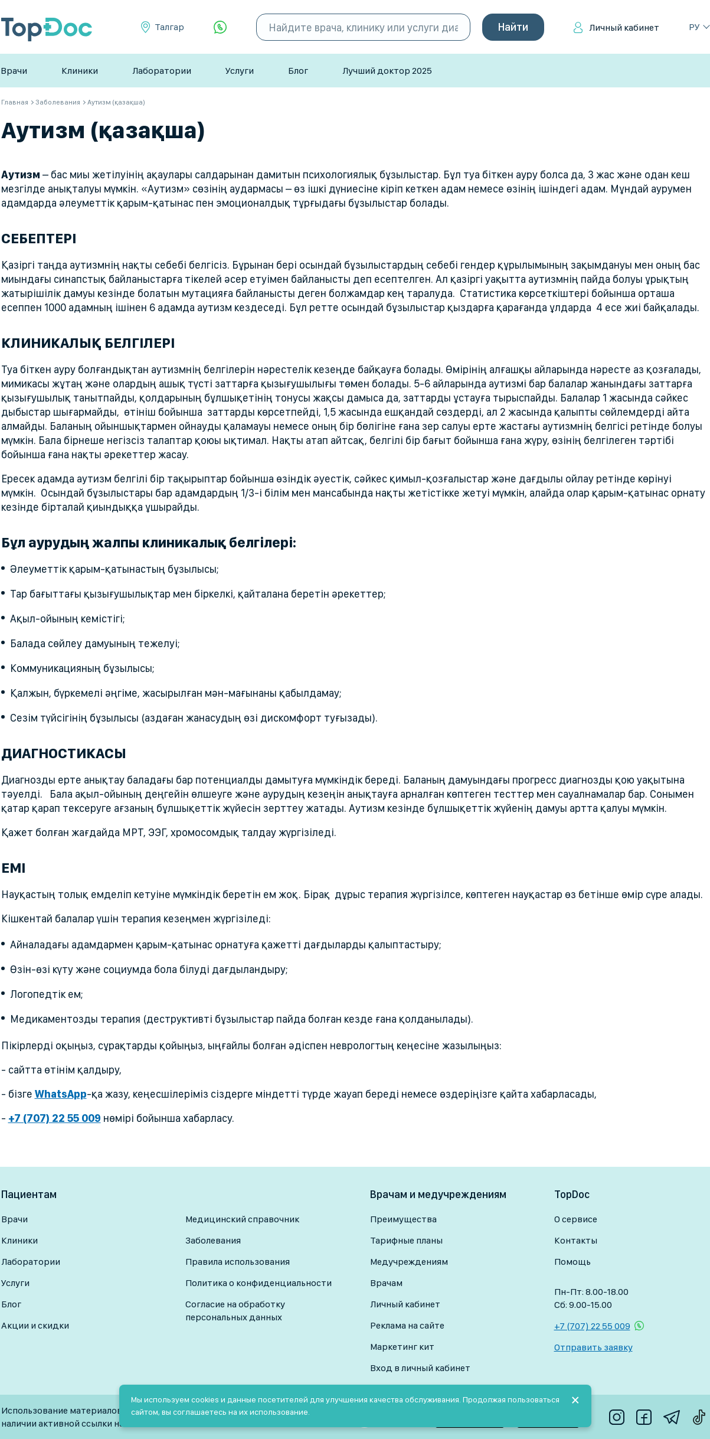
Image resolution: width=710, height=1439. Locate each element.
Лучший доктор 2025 (387, 70)
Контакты (575, 1240)
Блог (298, 70)
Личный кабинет (624, 27)
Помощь (572, 1261)
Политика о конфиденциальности (258, 1282)
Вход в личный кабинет (420, 1367)
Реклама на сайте (407, 1325)
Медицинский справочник (242, 1219)
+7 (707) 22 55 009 (592, 1326)
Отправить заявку (593, 1347)
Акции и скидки (35, 1325)
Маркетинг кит (402, 1346)
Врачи (14, 70)
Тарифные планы (406, 1240)
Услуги (239, 70)
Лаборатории (161, 70)
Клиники (79, 70)
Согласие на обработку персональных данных (235, 1310)
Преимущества (403, 1219)
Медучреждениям (409, 1261)
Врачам (386, 1282)
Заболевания (213, 1240)
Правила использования (237, 1261)
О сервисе (575, 1219)
